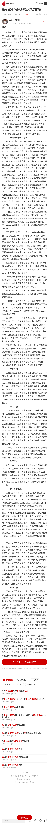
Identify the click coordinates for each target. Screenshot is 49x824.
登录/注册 (24, 818)
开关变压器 (31, 684)
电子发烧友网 (33, 776)
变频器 (7, 684)
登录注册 (14, 776)
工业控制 (18, 684)
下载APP (24, 773)
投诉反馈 (23, 776)
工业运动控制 (14, 20)
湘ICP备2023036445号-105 (24, 782)
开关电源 (35, 680)
